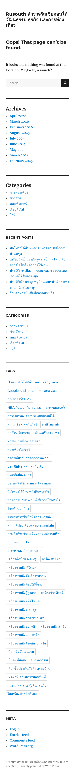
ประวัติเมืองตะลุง (19, 475)
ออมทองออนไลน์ (19, 542)
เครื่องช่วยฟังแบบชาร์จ (23, 635)
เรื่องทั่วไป (17, 209)
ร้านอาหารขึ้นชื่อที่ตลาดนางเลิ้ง (32, 293)
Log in (15, 729)
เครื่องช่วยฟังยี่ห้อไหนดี (23, 601)
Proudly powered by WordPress (39, 766)
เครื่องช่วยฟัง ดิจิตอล (21, 567)
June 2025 (18, 144)
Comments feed (22, 740)
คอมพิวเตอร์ (18, 204)
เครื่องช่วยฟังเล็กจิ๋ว (52, 626)
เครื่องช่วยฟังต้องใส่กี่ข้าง (24, 584)
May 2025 (17, 150)
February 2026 (21, 127)
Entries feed (19, 735)
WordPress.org (21, 746)
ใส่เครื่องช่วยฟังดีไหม (22, 694)
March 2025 (19, 155)
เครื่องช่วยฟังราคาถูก (22, 610)
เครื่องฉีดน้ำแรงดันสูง (22, 559)
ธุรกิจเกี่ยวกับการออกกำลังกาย (28, 458)
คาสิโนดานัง (51, 424)
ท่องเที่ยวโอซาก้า (19, 450)
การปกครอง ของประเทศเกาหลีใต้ (31, 416)
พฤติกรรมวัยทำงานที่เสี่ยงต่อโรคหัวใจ (33, 500)
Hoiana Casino (50, 391)
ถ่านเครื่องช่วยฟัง (47, 433)
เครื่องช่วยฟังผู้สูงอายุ (22, 593)
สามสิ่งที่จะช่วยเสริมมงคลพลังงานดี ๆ (33, 534)
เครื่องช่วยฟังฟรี (52, 593)
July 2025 (17, 138)
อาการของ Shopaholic (24, 551)
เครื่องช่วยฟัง (51, 559)
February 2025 (21, 161)
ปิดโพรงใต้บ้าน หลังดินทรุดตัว (28, 492)
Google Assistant (20, 391)
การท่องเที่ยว (19, 192)
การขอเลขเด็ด (56, 407)
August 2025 (20, 133)
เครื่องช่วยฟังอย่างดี (21, 626)
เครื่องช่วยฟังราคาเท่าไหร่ (25, 618)
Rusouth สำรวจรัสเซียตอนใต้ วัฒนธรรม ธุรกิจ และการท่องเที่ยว (36, 19)
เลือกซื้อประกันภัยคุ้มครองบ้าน (28, 669)
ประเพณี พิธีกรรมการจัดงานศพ (29, 483)
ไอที (13, 215)
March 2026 (19, 122)
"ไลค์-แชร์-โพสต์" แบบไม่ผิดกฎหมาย (33, 382)
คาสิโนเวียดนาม (18, 433)
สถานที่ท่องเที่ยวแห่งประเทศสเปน (30, 525)
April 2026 (18, 116)
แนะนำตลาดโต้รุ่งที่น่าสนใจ (26, 685)
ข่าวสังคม (17, 198)
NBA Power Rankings (24, 407)
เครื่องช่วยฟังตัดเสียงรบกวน (26, 576)
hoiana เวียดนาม (19, 399)
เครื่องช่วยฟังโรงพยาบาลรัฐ (26, 643)
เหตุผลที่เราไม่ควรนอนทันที (26, 677)
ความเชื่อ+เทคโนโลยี (22, 424)
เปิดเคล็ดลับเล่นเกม (20, 652)
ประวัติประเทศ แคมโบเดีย (25, 466)
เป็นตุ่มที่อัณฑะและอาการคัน (27, 660)
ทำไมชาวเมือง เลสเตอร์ (23, 441)
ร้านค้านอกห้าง (18, 509)
